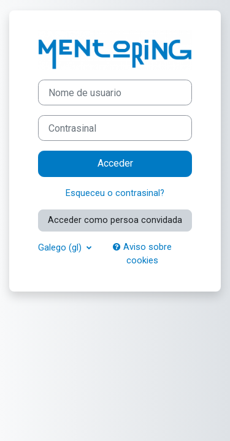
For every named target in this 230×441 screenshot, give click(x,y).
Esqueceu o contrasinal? (115, 192)
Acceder (115, 163)
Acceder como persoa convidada (115, 219)
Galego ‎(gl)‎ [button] (61, 247)
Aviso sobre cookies (142, 253)
